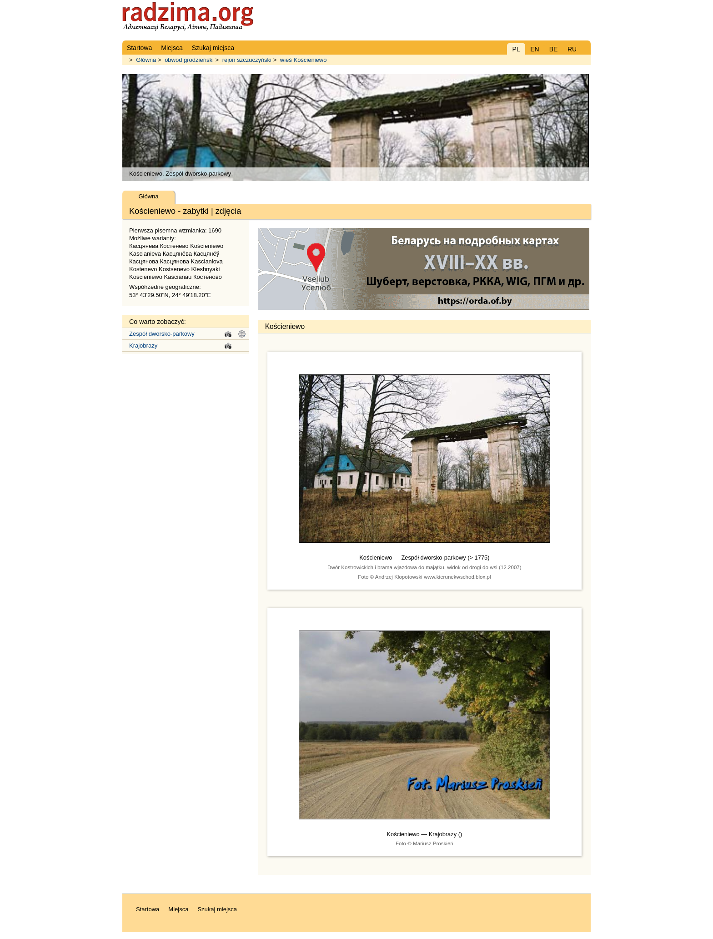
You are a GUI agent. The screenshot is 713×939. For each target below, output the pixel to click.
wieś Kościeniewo (303, 59)
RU (572, 49)
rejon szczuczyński (246, 59)
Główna (146, 59)
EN (534, 49)
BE (553, 49)
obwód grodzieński (189, 59)
